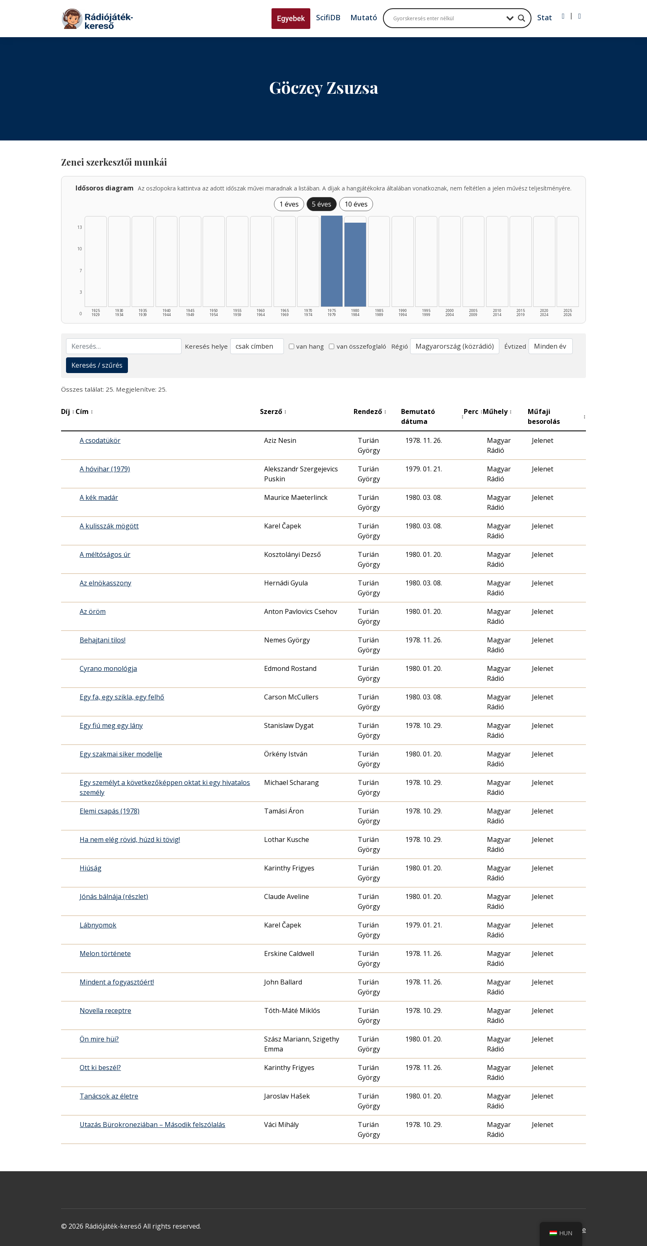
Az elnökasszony (105, 582)
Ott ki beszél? (100, 1067)
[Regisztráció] (579, 16)
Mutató (363, 17)
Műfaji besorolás (557, 416)
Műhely (497, 411)
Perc (473, 411)
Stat (544, 17)
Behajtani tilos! (102, 639)
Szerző (273, 411)
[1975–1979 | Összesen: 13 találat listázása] (331, 261)
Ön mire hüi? (99, 1039)
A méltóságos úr (105, 554)
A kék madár (99, 497)
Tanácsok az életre (109, 1096)
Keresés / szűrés (97, 365)
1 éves (289, 204)
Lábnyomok (98, 925)
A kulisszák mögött (109, 525)
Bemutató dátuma (432, 416)
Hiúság (91, 868)
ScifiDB (328, 17)
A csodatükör (100, 440)
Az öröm (93, 611)
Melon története (105, 953)
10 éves (356, 204)
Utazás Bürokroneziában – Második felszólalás (152, 1124)
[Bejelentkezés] (563, 16)
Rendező (370, 411)
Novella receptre (105, 1010)
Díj (68, 411)
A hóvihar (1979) (105, 468)
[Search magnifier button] (521, 18)
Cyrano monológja (108, 668)
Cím (84, 411)
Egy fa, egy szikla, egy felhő (122, 696)
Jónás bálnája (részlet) (114, 896)
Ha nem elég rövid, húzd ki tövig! (130, 839)
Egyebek (291, 18)
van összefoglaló (357, 346)
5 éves (321, 204)
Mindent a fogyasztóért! (117, 982)
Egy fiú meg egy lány (111, 725)
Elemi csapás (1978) (109, 811)
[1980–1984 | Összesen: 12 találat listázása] (355, 265)
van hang (306, 346)
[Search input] (447, 18)
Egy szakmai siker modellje (121, 754)
